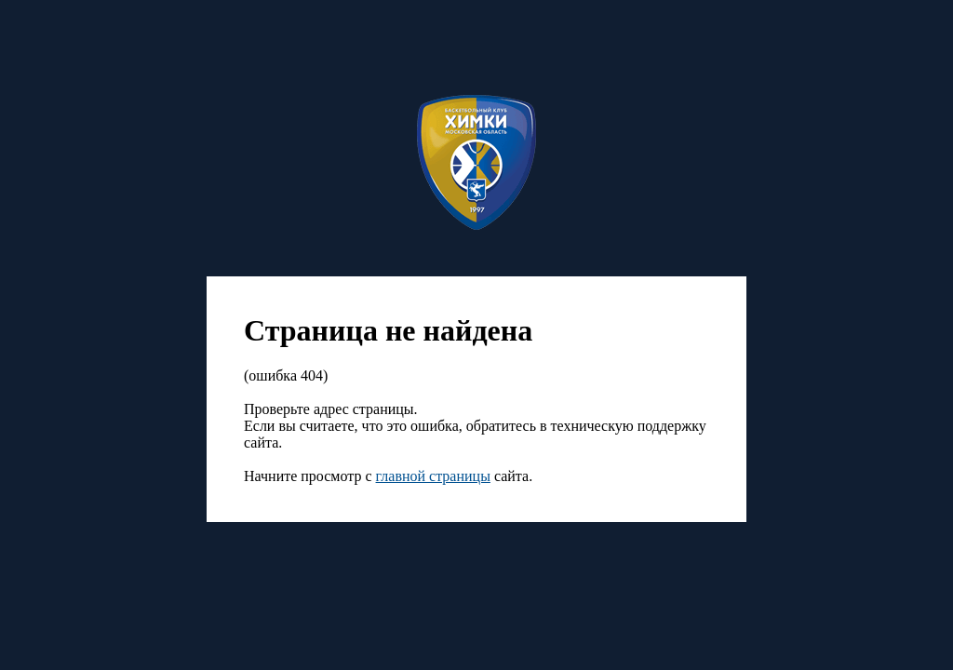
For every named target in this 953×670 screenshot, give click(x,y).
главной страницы (433, 476)
